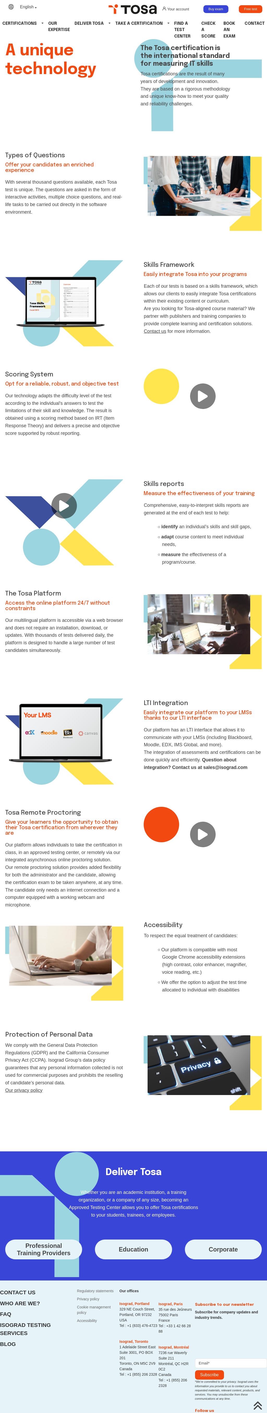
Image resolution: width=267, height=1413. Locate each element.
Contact (255, 23)
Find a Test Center (182, 30)
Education (133, 1249)
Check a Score (208, 30)
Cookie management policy (94, 1310)
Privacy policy (88, 1299)
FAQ (5, 1314)
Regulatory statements (95, 1291)
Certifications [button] (19, 23)
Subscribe (209, 1375)
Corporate (223, 1249)
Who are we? (20, 1303)
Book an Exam (229, 30)
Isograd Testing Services (25, 1329)
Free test (250, 9)
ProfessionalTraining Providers (43, 1249)
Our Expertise (59, 26)
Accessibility (87, 1321)
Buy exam (216, 9)
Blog (8, 1344)
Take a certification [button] (139, 23)
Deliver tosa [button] (89, 23)
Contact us (17, 1292)
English (27, 7)
